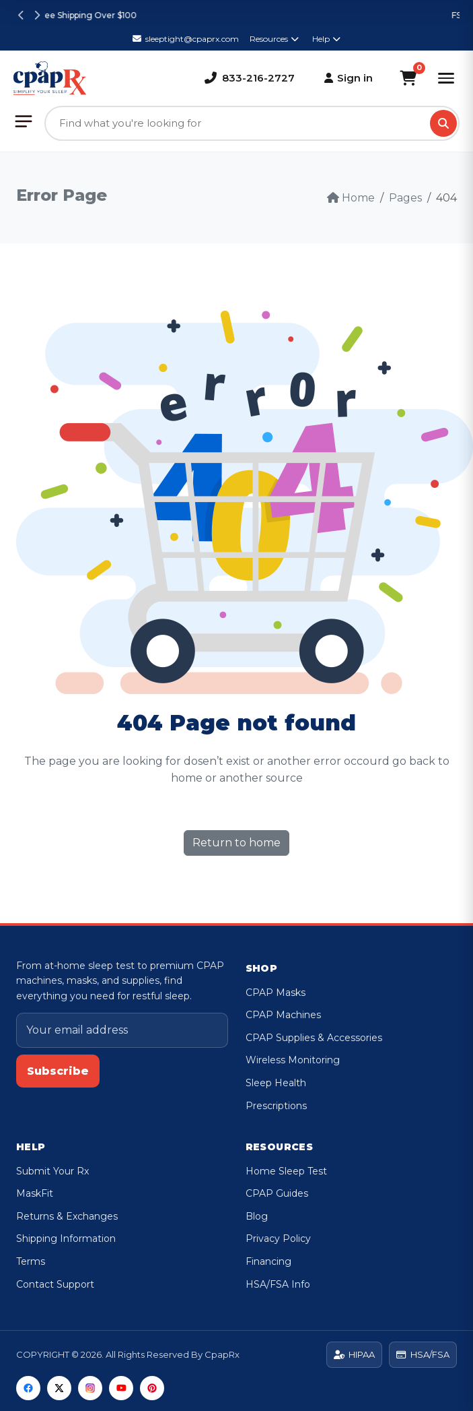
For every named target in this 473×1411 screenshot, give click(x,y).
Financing (268, 1261)
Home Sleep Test (286, 1171)
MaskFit (34, 1193)
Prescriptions (276, 1106)
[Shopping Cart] (408, 78)
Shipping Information (66, 1238)
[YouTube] (121, 1388)
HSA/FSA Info (278, 1284)
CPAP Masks (275, 992)
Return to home (236, 842)
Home (351, 197)
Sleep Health (276, 1083)
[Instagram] (90, 1388)
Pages (405, 197)
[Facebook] (28, 1388)
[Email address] (122, 1030)
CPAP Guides (277, 1193)
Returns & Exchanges (67, 1216)
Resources (274, 39)
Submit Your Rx (52, 1171)
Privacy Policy (278, 1238)
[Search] (443, 123)
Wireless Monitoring (293, 1060)
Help (326, 39)
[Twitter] (59, 1388)
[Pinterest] (152, 1388)
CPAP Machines (283, 1015)
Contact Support (55, 1284)
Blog (257, 1216)
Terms (30, 1261)
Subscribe (58, 1071)
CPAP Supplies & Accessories (314, 1038)
